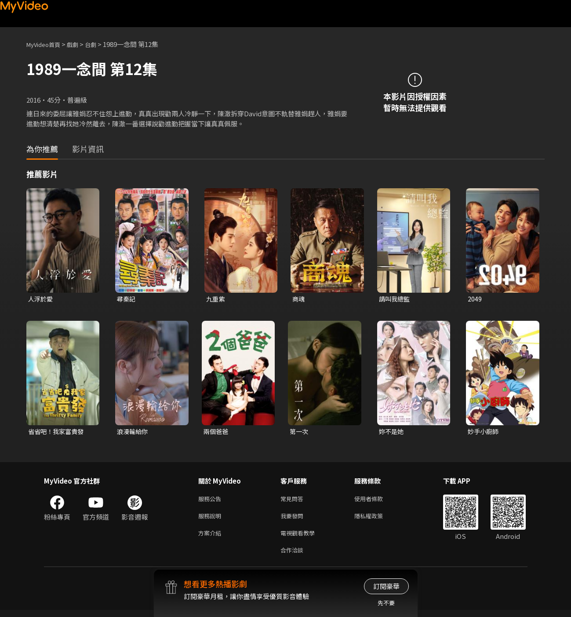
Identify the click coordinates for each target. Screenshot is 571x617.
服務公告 (211, 501)
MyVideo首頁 (46, 44)
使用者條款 (376, 501)
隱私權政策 (376, 519)
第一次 (299, 432)
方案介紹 (211, 537)
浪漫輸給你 (133, 432)
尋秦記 (127, 299)
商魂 (299, 299)
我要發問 (293, 519)
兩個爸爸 (217, 432)
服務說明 (211, 519)
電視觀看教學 (300, 537)
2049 (475, 299)
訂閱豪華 (386, 586)
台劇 (99, 44)
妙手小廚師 (484, 432)
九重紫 (216, 299)
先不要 (386, 603)
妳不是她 (392, 432)
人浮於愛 (41, 299)
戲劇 (79, 44)
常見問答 (293, 501)
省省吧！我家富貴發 (57, 432)
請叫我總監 (395, 299)
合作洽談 (293, 556)
